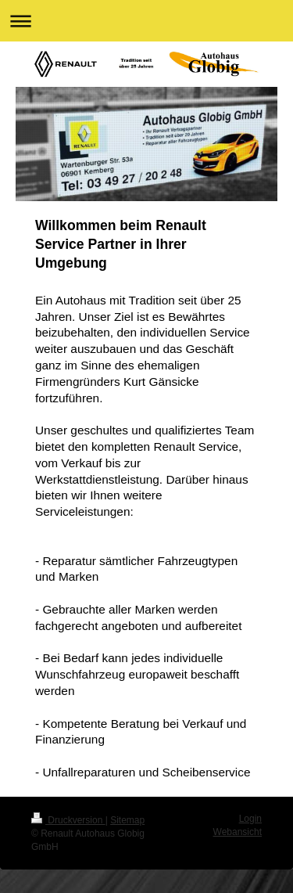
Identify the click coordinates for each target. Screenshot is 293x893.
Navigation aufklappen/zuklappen (146, 21)
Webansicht (237, 831)
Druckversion (68, 820)
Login (250, 818)
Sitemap (127, 820)
